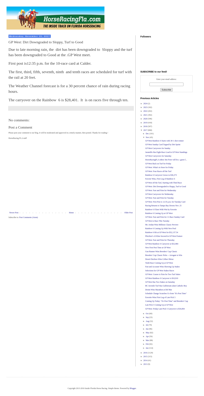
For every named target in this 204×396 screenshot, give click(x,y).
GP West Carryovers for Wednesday (159, 194)
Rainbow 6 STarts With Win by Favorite (161, 209)
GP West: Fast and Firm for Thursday (159, 240)
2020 (145, 119)
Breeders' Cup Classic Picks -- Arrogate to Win (163, 255)
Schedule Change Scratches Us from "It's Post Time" (166, 293)
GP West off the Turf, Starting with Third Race (163, 183)
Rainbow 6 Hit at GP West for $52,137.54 (161, 232)
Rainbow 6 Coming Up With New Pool (160, 228)
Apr (147, 336)
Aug (148, 321)
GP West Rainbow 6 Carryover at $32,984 (161, 244)
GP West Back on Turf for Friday (158, 163)
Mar (147, 340)
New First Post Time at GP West (158, 247)
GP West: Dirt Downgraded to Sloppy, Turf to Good (165, 186)
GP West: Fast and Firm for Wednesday (160, 190)
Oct (147, 313)
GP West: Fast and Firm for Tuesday (159, 198)
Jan (147, 348)
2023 (145, 107)
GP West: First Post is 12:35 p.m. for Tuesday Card (165, 202)
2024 (145, 103)
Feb (147, 344)
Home (71, 212)
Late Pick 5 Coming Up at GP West (159, 305)
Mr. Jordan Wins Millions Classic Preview (161, 225)
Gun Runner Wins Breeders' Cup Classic (161, 251)
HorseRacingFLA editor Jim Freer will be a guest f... (166, 160)
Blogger (133, 388)
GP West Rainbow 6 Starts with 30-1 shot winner (164, 141)
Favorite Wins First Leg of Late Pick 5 (160, 297)
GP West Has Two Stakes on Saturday (160, 282)
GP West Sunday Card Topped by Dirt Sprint (162, 144)
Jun (147, 329)
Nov (148, 137)
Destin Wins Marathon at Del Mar (158, 290)
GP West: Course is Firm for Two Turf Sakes (162, 274)
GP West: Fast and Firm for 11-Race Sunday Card (164, 217)
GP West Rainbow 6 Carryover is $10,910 (161, 278)
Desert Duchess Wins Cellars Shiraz (159, 259)
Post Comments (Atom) (28, 217)
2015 (145, 356)
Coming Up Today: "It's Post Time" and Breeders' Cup (166, 301)
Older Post (128, 212)
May (148, 332)
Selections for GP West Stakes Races (159, 270)
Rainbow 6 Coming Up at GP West (159, 213)
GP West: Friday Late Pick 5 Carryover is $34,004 (165, 309)
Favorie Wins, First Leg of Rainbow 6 (160, 179)
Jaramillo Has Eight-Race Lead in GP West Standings (166, 152)
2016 (145, 353)
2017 (145, 130)
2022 (145, 111)
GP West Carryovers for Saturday (158, 156)
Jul (147, 325)
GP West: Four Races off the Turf (158, 171)
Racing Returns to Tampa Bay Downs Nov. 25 (163, 205)
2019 (145, 122)
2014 (145, 360)
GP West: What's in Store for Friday (159, 167)
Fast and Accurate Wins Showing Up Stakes (162, 267)
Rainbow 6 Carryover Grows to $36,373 (161, 175)
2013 (145, 364)
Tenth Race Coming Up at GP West (159, 263)
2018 (145, 126)
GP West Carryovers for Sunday (157, 148)
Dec (147, 133)
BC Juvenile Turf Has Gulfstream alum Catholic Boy (166, 286)
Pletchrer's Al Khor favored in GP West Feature (163, 236)
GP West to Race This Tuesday (157, 221)
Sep (147, 317)
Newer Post (13, 212)
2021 (145, 115)
